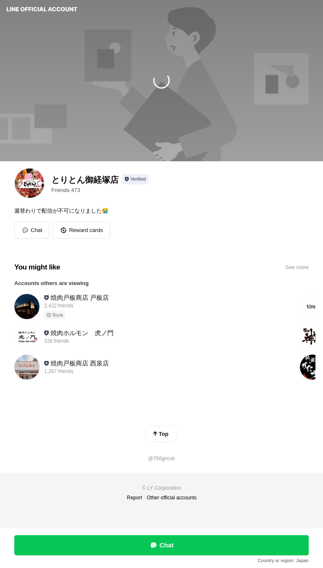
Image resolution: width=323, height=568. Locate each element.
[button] (81, 230)
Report (134, 498)
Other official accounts (172, 498)
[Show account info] (135, 179)
